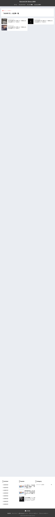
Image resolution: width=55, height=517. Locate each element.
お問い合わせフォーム (23, 513)
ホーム (15, 4)
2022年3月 (6, 484)
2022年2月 (6, 487)
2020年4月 (6, 498)
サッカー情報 (30, 4)
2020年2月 (6, 504)
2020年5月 (6, 495)
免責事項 (9, 513)
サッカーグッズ (22, 4)
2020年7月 (6, 490)
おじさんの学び (37, 4)
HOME (27, 511)
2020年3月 (6, 501)
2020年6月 (6, 493)
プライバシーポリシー (33, 513)
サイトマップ (14, 513)
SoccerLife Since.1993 (27, 1)
